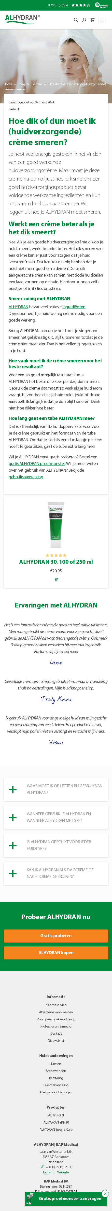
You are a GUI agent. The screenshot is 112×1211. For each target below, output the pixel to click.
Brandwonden (56, 1071)
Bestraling (56, 1078)
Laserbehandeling (56, 1085)
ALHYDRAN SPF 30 (56, 1123)
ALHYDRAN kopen (56, 953)
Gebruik (36, 84)
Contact (55, 1034)
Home (8, 84)
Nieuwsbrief (56, 1041)
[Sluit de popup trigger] (105, 1193)
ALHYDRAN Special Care (56, 1130)
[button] (76, 20)
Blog (22, 84)
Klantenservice (56, 1005)
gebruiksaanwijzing (26, 477)
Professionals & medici (56, 1026)
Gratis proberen (56, 936)
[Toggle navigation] (101, 20)
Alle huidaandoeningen (56, 1092)
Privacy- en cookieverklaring (56, 1019)
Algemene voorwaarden (56, 1012)
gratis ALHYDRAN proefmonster (37, 464)
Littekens (56, 1064)
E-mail (47, 1172)
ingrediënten (73, 307)
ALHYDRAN (18, 307)
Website (63, 1172)
